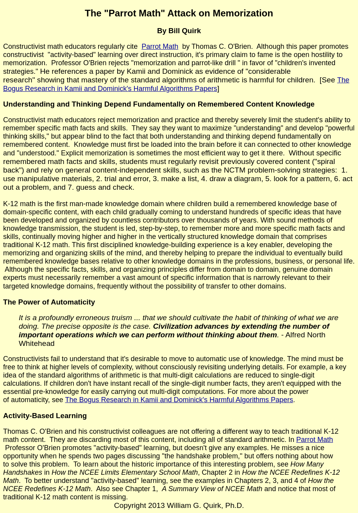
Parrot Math (159, 46)
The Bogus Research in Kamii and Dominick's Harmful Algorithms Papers (179, 400)
